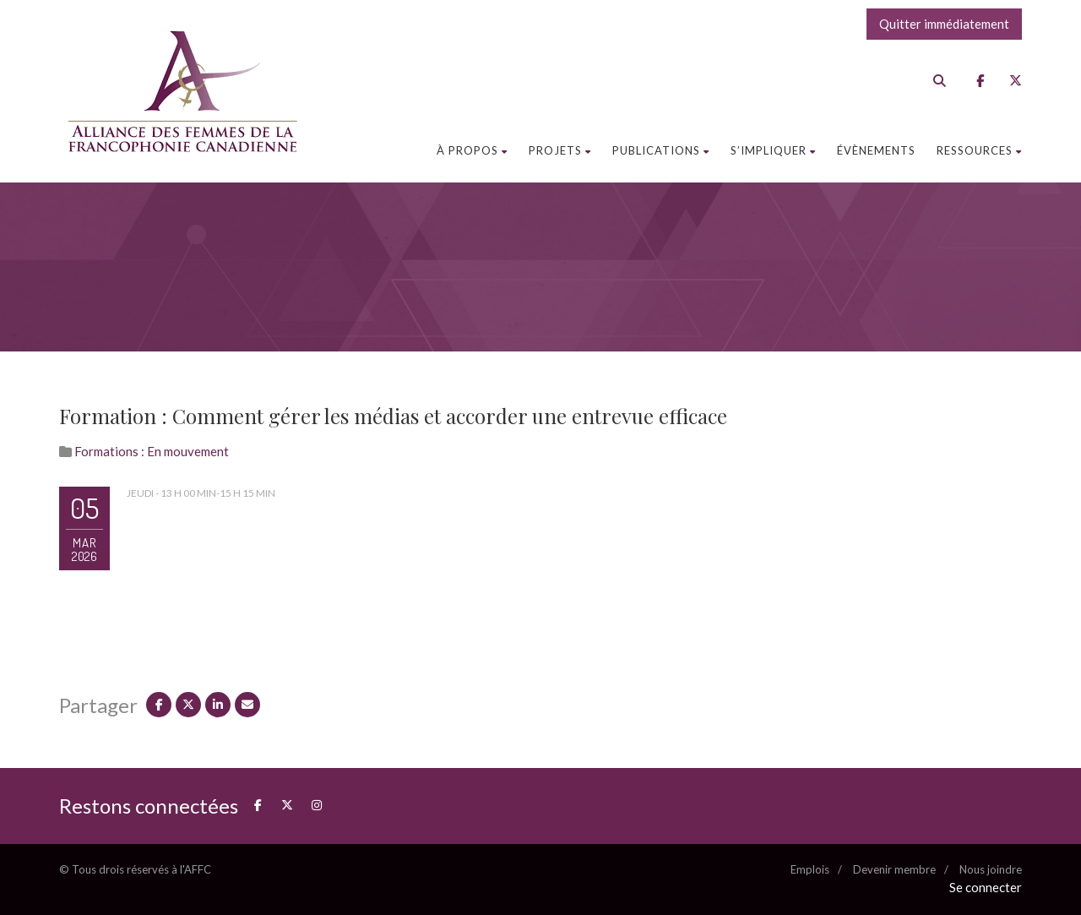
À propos (472, 150)
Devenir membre (894, 869)
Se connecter (985, 887)
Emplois (809, 869)
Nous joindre (990, 869)
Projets (560, 150)
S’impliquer (773, 150)
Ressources (979, 150)
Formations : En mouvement (151, 451)
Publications (660, 150)
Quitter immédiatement (944, 23)
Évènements (876, 150)
